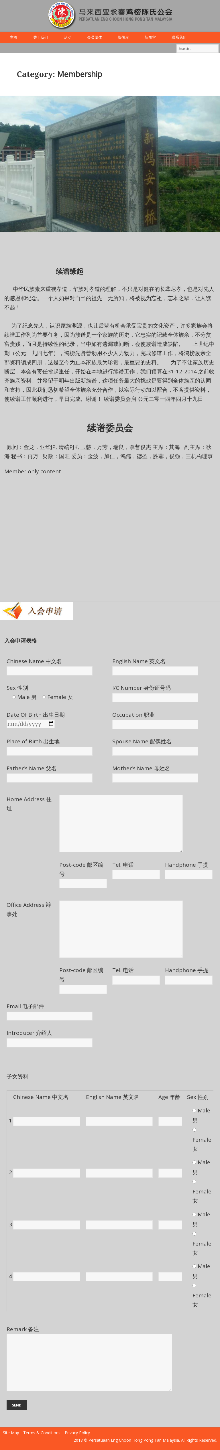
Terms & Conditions (41, 1432)
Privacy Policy (77, 1432)
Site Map (11, 1432)
